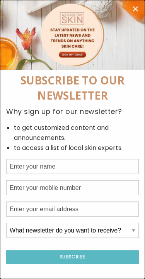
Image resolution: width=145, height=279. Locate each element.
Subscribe (72, 256)
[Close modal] (135, 9)
